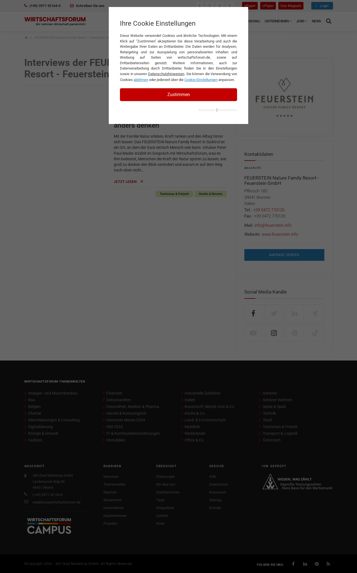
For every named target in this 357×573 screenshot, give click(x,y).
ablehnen (141, 80)
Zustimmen (178, 94)
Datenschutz (227, 110)
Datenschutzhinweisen (166, 74)
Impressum (207, 110)
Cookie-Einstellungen (201, 80)
